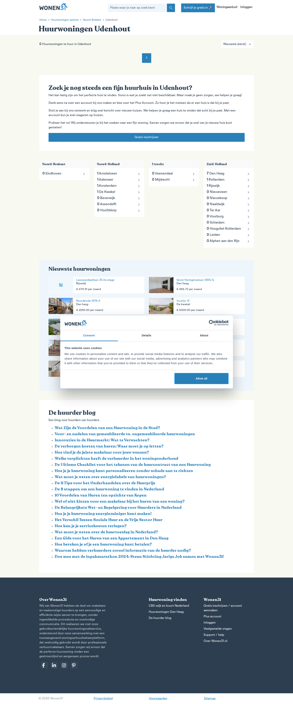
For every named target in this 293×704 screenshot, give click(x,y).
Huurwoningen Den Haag (166, 612)
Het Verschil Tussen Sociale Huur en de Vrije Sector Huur (109, 519)
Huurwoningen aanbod (64, 20)
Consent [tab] (89, 335)
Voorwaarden (158, 698)
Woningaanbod (226, 7)
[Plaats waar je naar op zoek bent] (137, 8)
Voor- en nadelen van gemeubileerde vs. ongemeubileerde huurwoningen (125, 434)
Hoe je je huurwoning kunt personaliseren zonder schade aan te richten (124, 470)
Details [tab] (146, 335)
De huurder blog (160, 618)
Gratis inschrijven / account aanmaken (223, 608)
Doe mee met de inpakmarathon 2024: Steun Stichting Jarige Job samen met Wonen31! (139, 556)
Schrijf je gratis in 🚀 (198, 7)
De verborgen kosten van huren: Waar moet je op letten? (109, 446)
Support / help (214, 635)
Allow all (201, 378)
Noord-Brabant (92, 20)
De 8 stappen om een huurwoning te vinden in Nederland (109, 489)
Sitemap (210, 698)
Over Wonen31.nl (215, 641)
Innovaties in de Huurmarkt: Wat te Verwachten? (102, 440)
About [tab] (204, 335)
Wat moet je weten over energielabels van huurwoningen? (110, 476)
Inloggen (246, 7)
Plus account (212, 616)
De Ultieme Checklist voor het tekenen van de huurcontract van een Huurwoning (133, 464)
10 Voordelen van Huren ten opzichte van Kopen (101, 495)
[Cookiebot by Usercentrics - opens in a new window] (212, 323)
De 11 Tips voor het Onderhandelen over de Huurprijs (105, 483)
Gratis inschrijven (146, 137)
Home (43, 20)
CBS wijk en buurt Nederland (169, 605)
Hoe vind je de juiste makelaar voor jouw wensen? (102, 452)
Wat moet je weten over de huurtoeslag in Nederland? (106, 532)
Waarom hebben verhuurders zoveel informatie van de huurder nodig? (123, 550)
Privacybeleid (103, 698)
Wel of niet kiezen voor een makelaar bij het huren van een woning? (120, 501)
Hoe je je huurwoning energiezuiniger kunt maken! (103, 513)
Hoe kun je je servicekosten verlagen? (91, 526)
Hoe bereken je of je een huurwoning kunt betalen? (103, 544)
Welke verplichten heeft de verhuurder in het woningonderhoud (116, 458)
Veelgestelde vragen (218, 628)
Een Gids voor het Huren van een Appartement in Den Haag (111, 538)
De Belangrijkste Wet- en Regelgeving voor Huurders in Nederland (118, 507)
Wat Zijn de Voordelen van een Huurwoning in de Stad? (107, 427)
